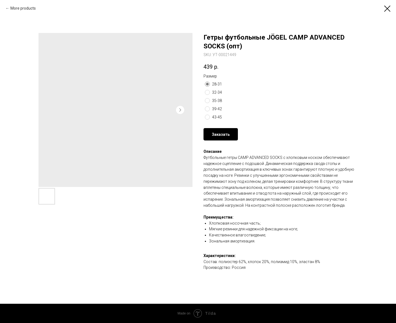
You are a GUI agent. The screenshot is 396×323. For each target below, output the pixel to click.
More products (23, 8)
